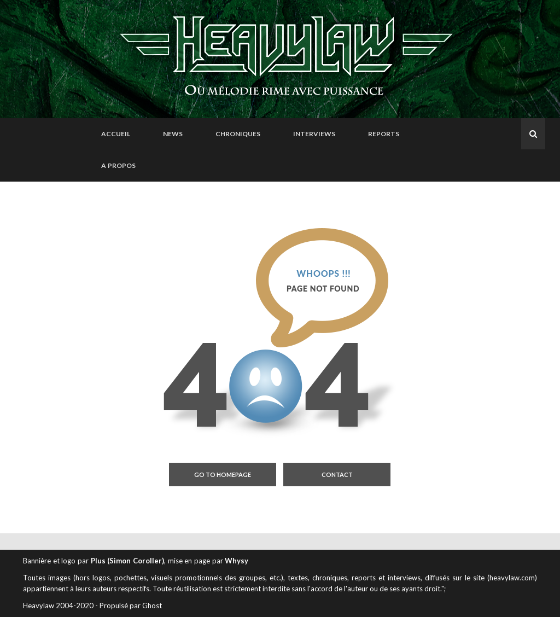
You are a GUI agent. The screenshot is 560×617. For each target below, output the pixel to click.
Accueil (115, 134)
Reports (383, 134)
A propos (118, 165)
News (173, 134)
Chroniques (237, 134)
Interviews (314, 134)
